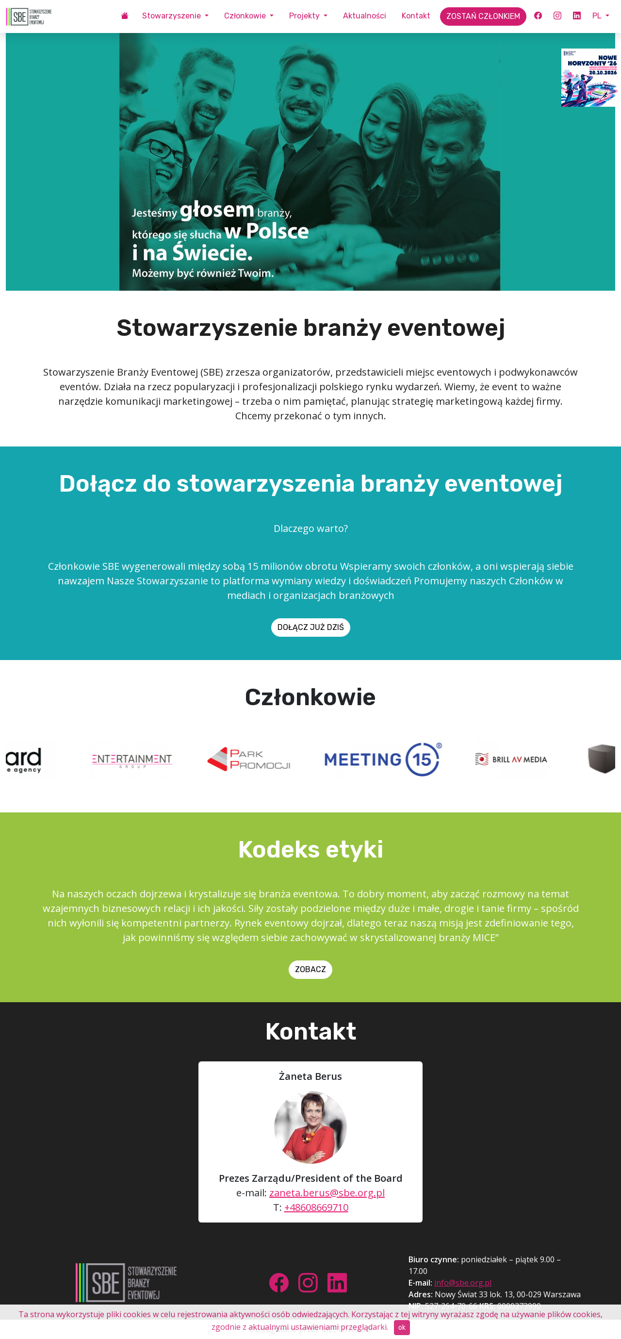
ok (402, 1327)
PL (598, 15)
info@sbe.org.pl (462, 1282)
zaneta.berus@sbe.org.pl (327, 1192)
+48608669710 (316, 1207)
